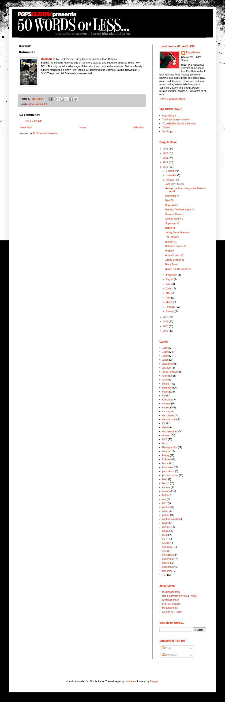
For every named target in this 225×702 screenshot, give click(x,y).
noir (164, 499)
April (168, 297)
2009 (166, 321)
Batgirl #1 (170, 228)
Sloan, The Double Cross (178, 269)
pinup (165, 511)
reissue (166, 527)
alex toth (166, 367)
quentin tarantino (171, 519)
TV (163, 575)
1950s (165, 348)
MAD (165, 479)
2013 (166, 158)
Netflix (165, 495)
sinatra (165, 543)
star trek (166, 563)
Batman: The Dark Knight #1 (180, 209)
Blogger (154, 681)
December (171, 171)
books (165, 391)
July (168, 284)
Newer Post (26, 127)
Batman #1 (170, 241)
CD (164, 395)
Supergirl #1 (171, 205)
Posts (166, 648)
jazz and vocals (170, 475)
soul (164, 551)
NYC (164, 503)
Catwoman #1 (172, 196)
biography (167, 387)
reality (165, 523)
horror (165, 463)
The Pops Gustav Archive (175, 119)
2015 (166, 148)
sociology (167, 547)
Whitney (169, 251)
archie (165, 379)
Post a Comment (33, 120)
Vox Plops (167, 131)
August (170, 279)
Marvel (165, 483)
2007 (166, 330)
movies (166, 491)
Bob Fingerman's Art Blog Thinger (180, 596)
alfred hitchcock (170, 371)
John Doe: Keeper (174, 184)
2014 (166, 153)
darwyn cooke (169, 419)
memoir (166, 487)
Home (82, 127)
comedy (166, 403)
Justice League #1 (174, 260)
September (172, 274)
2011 (166, 167)
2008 (166, 326)
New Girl (169, 200)
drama (165, 435)
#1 (48, 59)
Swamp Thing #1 (174, 218)
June (168, 288)
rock (164, 535)
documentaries (170, 431)
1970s (165, 356)
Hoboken (167, 459)
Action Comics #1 (174, 255)
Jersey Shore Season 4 (177, 232)
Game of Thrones (174, 214)
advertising (168, 363)
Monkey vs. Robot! (172, 612)
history (165, 455)
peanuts (166, 507)
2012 (166, 162)
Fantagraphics (169, 447)
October (170, 180)
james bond (168, 471)
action (165, 359)
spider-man (168, 559)
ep (163, 443)
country (166, 411)
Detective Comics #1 (176, 246)
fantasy (166, 451)
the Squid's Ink (170, 608)
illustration (167, 467)
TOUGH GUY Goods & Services (179, 123)
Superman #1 (172, 223)
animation (167, 375)
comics (39, 104)
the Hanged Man (171, 592)
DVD (164, 439)
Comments (169, 655)
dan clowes (168, 415)
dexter (165, 427)
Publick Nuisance (171, 604)
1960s (165, 352)
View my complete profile (172, 98)
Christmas (167, 399)
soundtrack (168, 555)
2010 (166, 317)
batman (31, 104)
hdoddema (130, 681)
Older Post (138, 127)
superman (167, 567)
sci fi (164, 539)
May (168, 293)
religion (166, 531)
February (171, 307)
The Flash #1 (172, 237)
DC (45, 104)
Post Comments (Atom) (45, 133)
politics (166, 515)
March (169, 302)
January (170, 311)
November (171, 175)
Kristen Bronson (170, 600)
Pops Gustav (193, 52)
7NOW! (166, 127)
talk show (167, 571)
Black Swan (171, 264)
